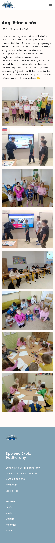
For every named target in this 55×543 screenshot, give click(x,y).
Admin (9, 530)
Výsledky (11, 513)
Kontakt (10, 501)
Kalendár (11, 525)
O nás (9, 507)
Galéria (10, 519)
